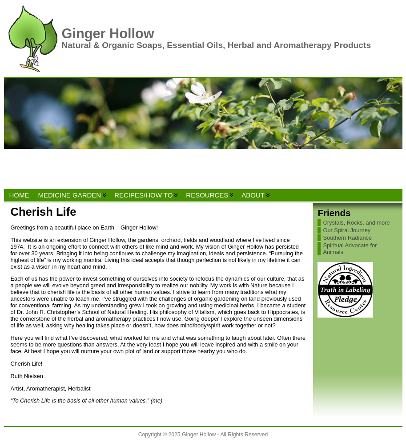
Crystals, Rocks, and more (356, 222)
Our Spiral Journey (346, 230)
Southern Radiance (347, 237)
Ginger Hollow (108, 33)
